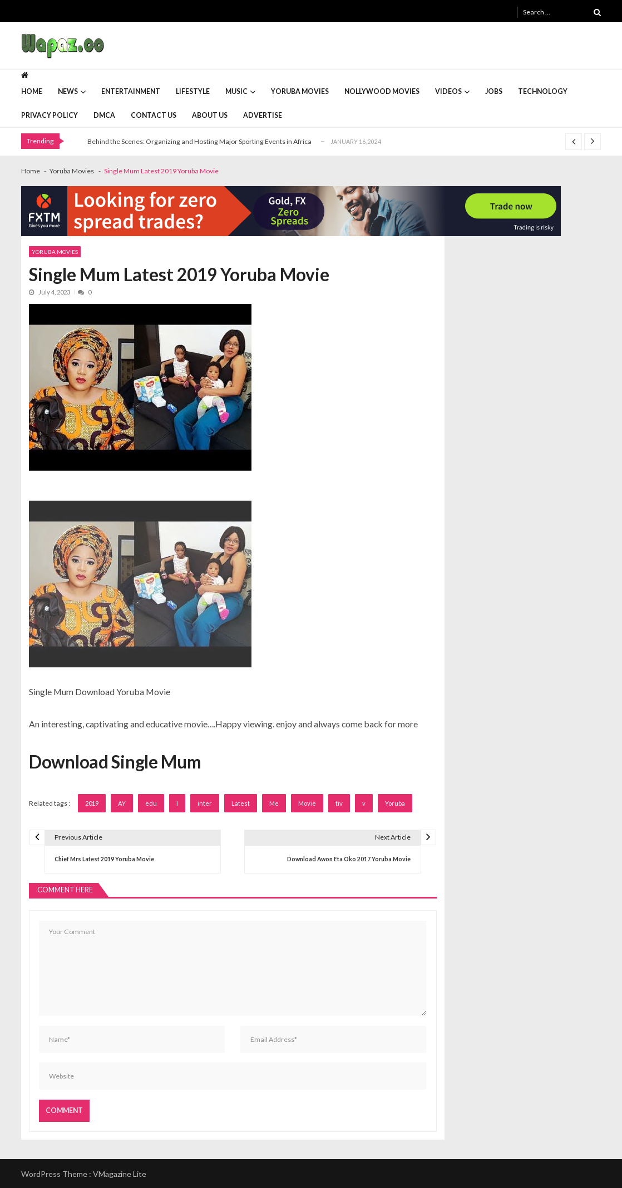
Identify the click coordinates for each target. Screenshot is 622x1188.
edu (151, 803)
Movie (307, 803)
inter (205, 803)
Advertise (262, 115)
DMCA (104, 115)
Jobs (493, 91)
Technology (542, 91)
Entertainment (130, 91)
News (68, 91)
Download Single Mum (115, 761)
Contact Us (153, 115)
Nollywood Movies (381, 91)
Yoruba (395, 803)
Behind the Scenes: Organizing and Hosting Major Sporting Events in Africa (199, 141)
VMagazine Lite (119, 1174)
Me (274, 803)
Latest (240, 803)
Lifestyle (193, 91)
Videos (448, 91)
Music (236, 91)
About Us (210, 115)
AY (122, 803)
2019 (91, 803)
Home (31, 91)
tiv (339, 803)
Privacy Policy (49, 115)
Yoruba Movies (300, 91)
